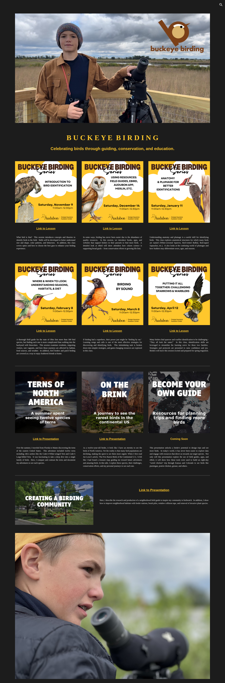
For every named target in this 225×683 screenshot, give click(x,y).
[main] (112, 142)
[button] (221, 5)
